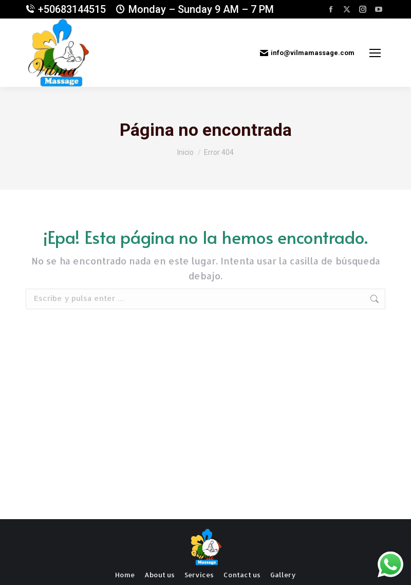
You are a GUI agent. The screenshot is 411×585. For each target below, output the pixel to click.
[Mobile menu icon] (375, 53)
